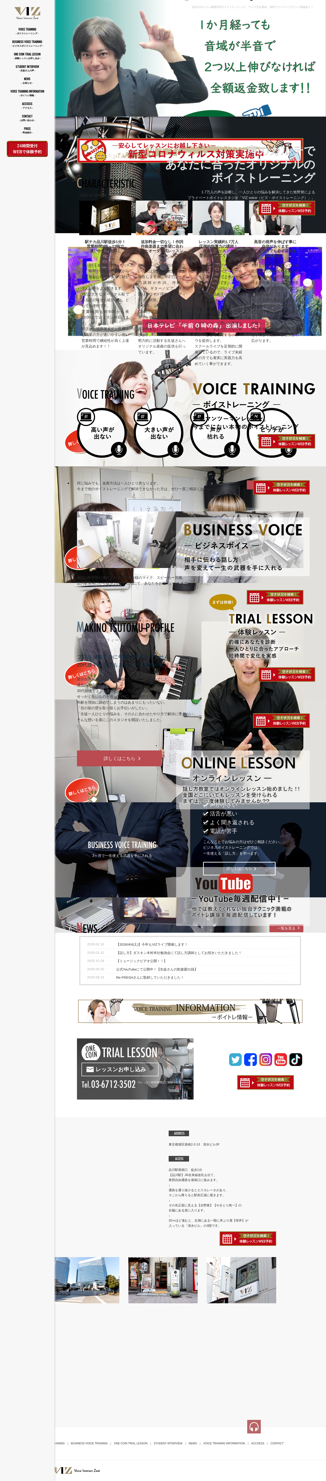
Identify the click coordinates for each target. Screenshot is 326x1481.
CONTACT (27, 118)
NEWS (27, 81)
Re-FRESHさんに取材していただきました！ (150, 977)
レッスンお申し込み (121, 1069)
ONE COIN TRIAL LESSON (27, 56)
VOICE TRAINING (27, 31)
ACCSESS (27, 105)
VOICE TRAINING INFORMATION (27, 93)
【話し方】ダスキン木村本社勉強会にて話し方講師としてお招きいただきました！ (179, 953)
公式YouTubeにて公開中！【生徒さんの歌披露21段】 (157, 969)
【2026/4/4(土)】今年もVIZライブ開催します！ (152, 944)
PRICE (27, 130)
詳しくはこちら (119, 758)
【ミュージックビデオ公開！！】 (141, 961)
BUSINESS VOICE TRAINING (27, 43)
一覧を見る (286, 928)
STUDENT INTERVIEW (27, 68)
